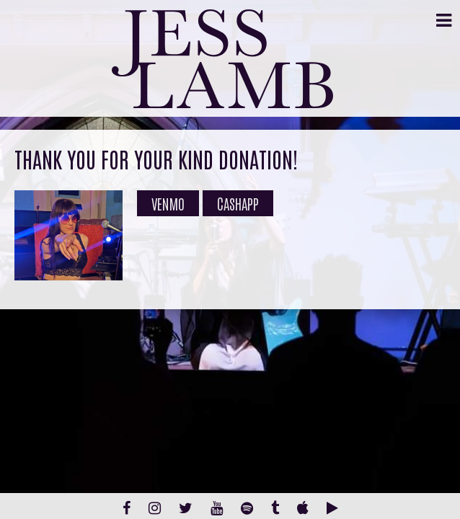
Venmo (168, 203)
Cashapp (238, 203)
